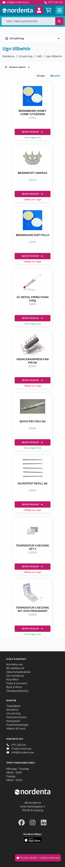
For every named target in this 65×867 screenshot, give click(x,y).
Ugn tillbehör (53, 56)
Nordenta (8, 56)
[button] (39, 10)
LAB (38, 56)
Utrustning (25, 56)
